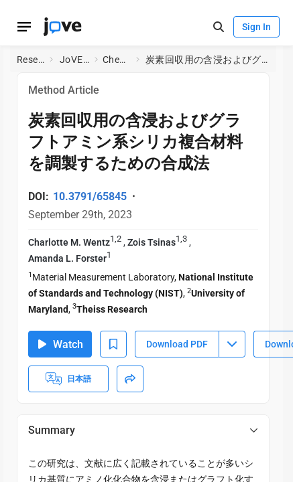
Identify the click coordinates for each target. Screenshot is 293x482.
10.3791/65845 (90, 196)
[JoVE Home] (62, 26)
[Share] (130, 379)
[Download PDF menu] (232, 344)
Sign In (256, 26)
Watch (60, 344)
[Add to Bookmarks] (113, 344)
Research (30, 59)
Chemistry (117, 59)
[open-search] (218, 27)
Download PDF (177, 344)
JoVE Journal (74, 59)
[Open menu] (24, 26)
